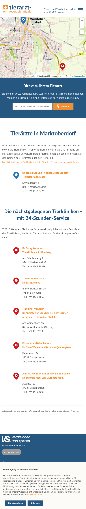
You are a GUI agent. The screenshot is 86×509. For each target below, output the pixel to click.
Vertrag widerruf (11, 452)
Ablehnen (35, 503)
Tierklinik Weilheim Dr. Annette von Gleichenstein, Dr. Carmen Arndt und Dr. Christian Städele (45, 313)
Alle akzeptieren (15, 503)
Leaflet (31, 76)
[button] (23, 20)
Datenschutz (36, 494)
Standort (63, 106)
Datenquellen (79, 76)
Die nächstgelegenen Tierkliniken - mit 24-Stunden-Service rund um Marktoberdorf (41, 162)
